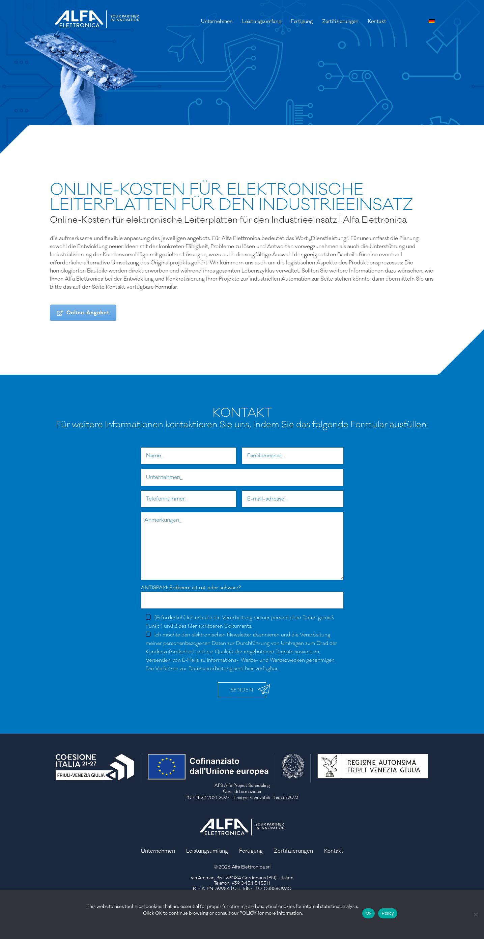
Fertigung (302, 21)
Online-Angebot (83, 313)
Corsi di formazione (242, 791)
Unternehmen (217, 21)
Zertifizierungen (340, 21)
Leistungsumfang (261, 21)
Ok (368, 913)
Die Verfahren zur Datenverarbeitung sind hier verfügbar (212, 668)
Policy (387, 913)
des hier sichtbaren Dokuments (214, 626)
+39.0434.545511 (250, 883)
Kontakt (377, 21)
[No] (475, 914)
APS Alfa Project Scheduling (242, 785)
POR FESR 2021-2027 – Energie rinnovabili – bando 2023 (242, 797)
